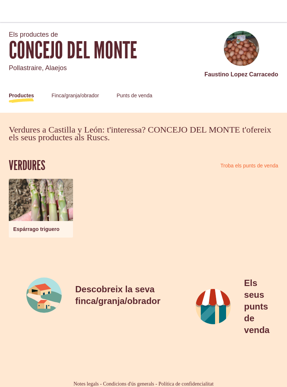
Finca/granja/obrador (75, 95)
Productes (21, 95)
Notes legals (86, 384)
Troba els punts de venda (249, 166)
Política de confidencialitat (186, 384)
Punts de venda (134, 95)
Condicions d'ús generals (128, 384)
